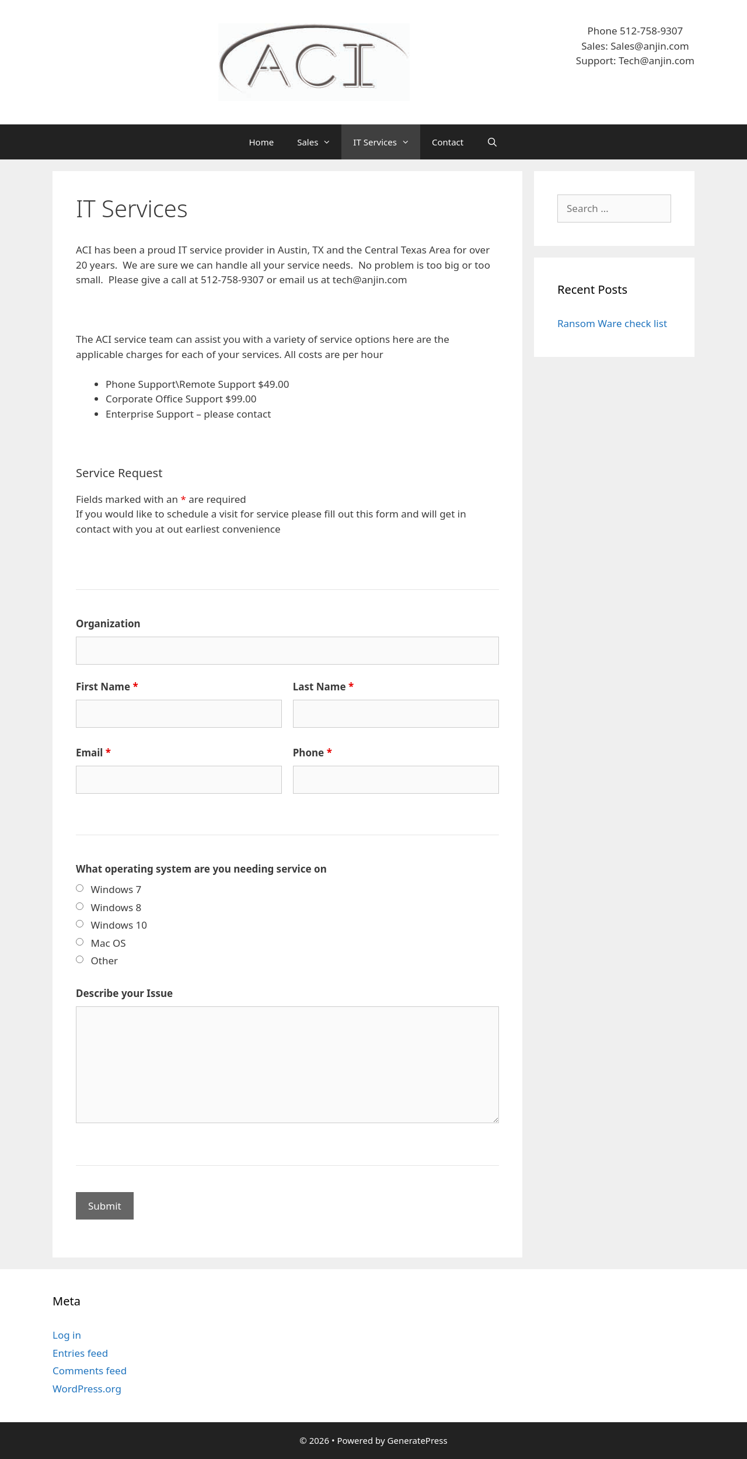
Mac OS (108, 943)
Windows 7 (116, 889)
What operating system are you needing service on (201, 869)
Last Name (323, 686)
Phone (312, 752)
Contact (447, 142)
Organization (108, 623)
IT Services (386, 141)
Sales (319, 141)
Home (261, 142)
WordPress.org (87, 1388)
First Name (107, 686)
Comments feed (90, 1370)
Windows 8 (116, 907)
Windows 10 (119, 925)
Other (104, 960)
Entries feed (80, 1353)
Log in (67, 1335)
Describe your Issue (124, 993)
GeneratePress (418, 1440)
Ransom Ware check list (612, 323)
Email (93, 752)
